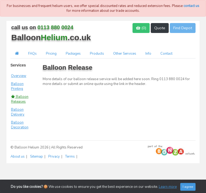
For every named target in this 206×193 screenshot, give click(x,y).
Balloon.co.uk (51, 37)
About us (17, 156)
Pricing (51, 53)
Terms (70, 156)
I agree (188, 188)
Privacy (54, 156)
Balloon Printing (17, 86)
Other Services (124, 53)
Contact (166, 53)
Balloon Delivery (17, 112)
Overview (18, 75)
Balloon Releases (19, 99)
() (141, 28)
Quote (159, 28)
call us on (42, 27)
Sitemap (37, 156)
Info (148, 53)
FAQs (32, 53)
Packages (73, 53)
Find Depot (182, 28)
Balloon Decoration (19, 125)
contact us (191, 5)
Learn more (168, 188)
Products (97, 53)
